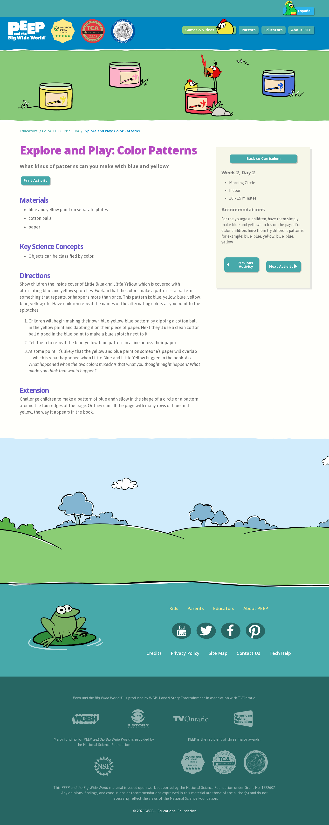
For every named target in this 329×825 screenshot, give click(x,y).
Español (297, 11)
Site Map (218, 653)
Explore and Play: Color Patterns (112, 130)
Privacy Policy (185, 653)
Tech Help (280, 653)
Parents (249, 29)
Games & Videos (209, 30)
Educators (273, 29)
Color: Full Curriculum (60, 130)
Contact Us (248, 653)
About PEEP (301, 29)
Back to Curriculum (264, 158)
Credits (154, 653)
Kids (173, 608)
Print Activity (36, 180)
